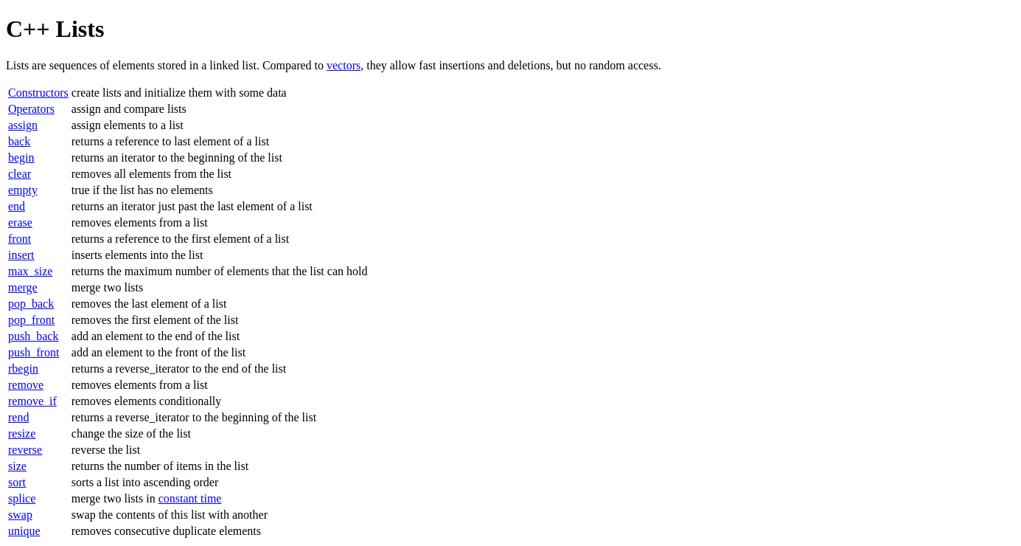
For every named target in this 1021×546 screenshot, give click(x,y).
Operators (31, 109)
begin (21, 157)
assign (23, 125)
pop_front (31, 320)
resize (21, 433)
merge (23, 287)
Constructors (38, 92)
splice (21, 498)
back (19, 141)
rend (18, 417)
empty (23, 190)
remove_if (32, 401)
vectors (343, 65)
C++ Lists (55, 28)
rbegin (23, 368)
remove (25, 385)
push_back (33, 336)
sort (17, 482)
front (19, 238)
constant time (190, 498)
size (17, 466)
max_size (30, 271)
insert (21, 255)
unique (24, 531)
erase (20, 222)
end (16, 206)
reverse (25, 449)
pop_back (31, 303)
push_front (33, 352)
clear (19, 173)
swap (20, 514)
